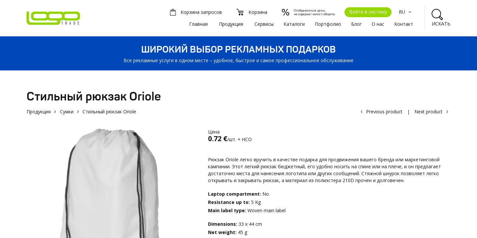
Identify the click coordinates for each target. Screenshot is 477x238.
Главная (198, 24)
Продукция (231, 24)
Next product (428, 111)
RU (406, 12)
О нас (378, 24)
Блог (356, 24)
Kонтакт (403, 24)
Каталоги (294, 24)
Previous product (384, 111)
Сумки (67, 111)
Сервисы (264, 24)
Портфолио (328, 24)
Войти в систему (368, 12)
